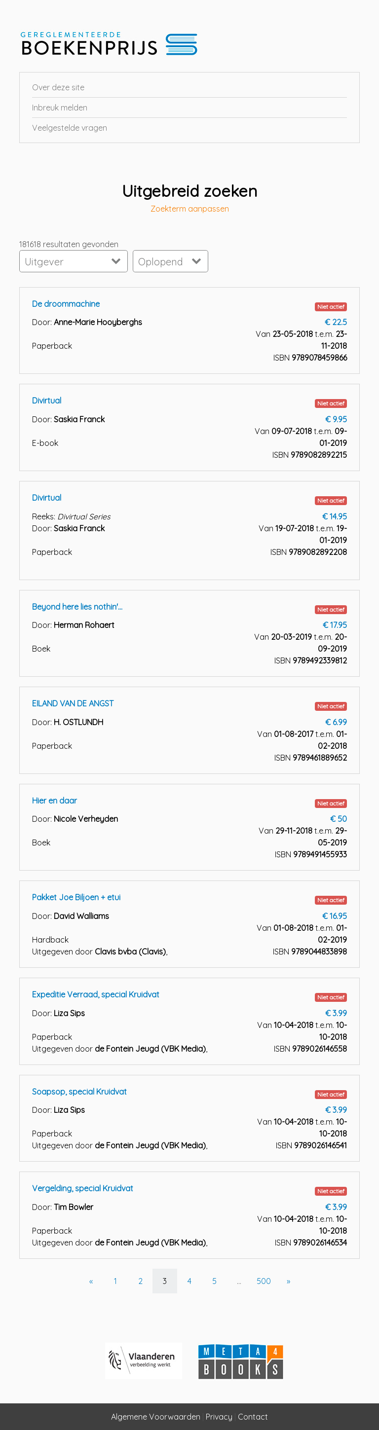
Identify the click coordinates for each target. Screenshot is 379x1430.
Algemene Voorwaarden (155, 1417)
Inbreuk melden (59, 107)
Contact (253, 1417)
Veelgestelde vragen (69, 128)
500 (264, 1281)
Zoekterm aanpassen (190, 209)
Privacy (219, 1417)
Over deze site (58, 87)
